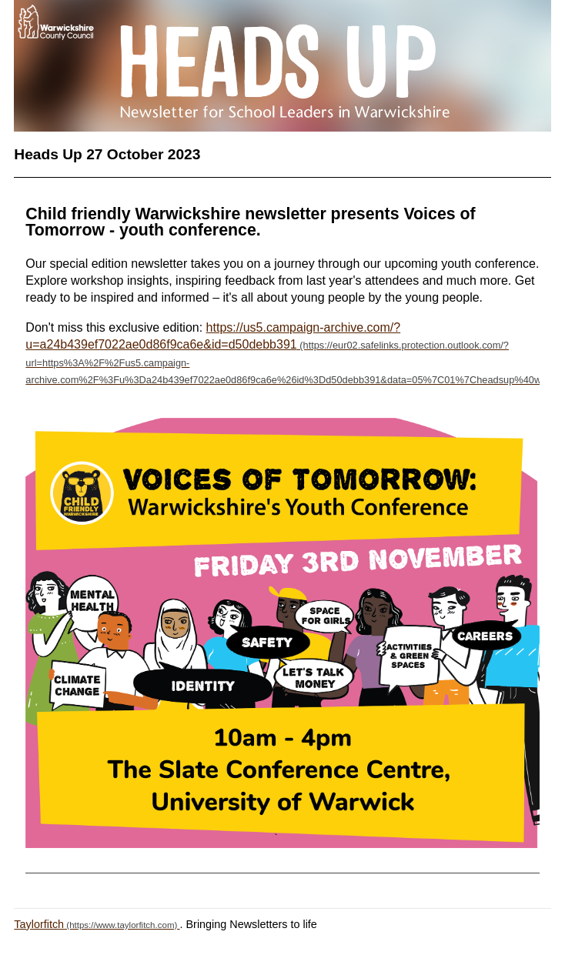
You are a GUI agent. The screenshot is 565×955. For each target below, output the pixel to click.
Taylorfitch (39, 924)
